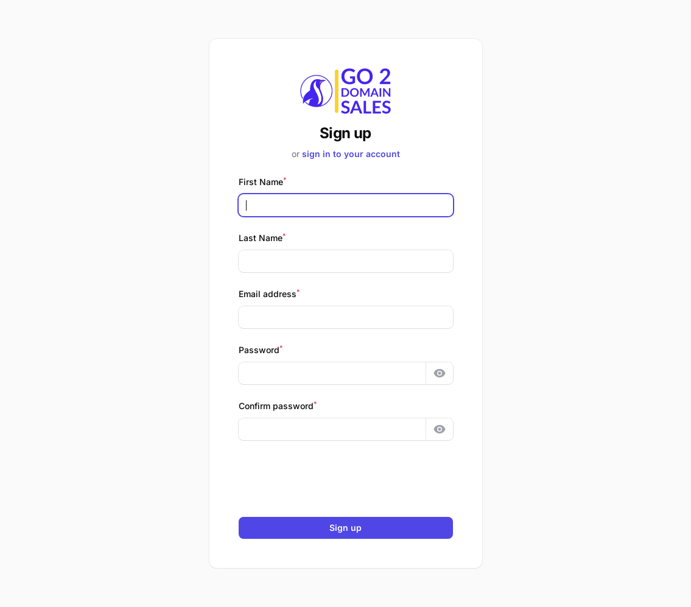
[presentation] (345, 478)
